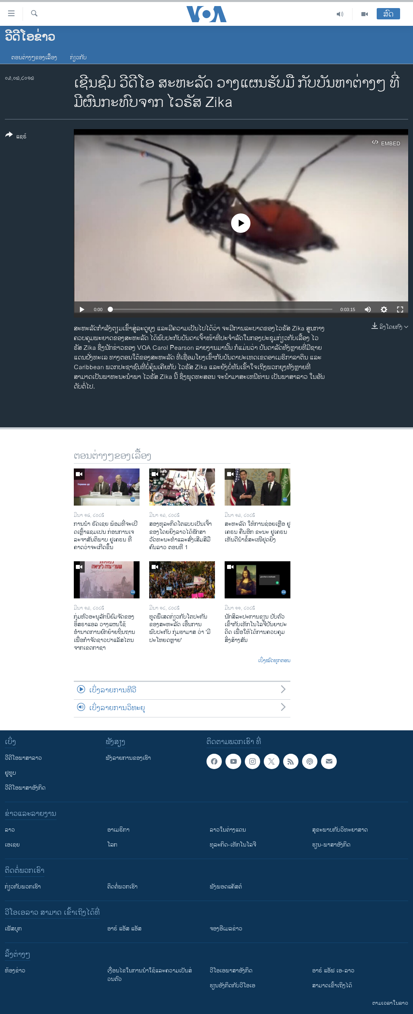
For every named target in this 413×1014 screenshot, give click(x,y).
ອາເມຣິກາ (118, 830)
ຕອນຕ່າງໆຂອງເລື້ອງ (34, 57)
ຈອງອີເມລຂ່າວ (226, 928)
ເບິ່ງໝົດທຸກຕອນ (274, 661)
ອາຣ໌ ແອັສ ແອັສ (124, 928)
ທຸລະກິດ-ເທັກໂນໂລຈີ (233, 844)
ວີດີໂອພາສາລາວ (23, 758)
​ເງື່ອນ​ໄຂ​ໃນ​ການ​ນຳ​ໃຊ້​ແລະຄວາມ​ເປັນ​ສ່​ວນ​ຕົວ (149, 974)
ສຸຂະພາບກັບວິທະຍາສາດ (340, 830)
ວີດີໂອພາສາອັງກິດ (25, 788)
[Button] (16, 137)
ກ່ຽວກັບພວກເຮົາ (23, 886)
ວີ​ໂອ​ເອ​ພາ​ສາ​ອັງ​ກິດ (231, 970)
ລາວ (10, 830)
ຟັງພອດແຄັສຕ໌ (226, 886)
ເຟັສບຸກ (13, 928)
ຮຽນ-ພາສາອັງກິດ (331, 844)
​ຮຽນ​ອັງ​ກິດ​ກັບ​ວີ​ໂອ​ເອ (232, 985)
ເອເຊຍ (12, 844)
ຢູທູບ (10, 773)
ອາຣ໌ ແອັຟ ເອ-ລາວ (333, 970)
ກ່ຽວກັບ (78, 57)
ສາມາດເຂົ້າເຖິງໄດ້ (332, 985)
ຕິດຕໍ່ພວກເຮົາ (122, 886)
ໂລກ (112, 844)
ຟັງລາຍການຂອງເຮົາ (128, 758)
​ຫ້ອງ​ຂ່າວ (15, 970)
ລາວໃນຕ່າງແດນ (228, 830)
